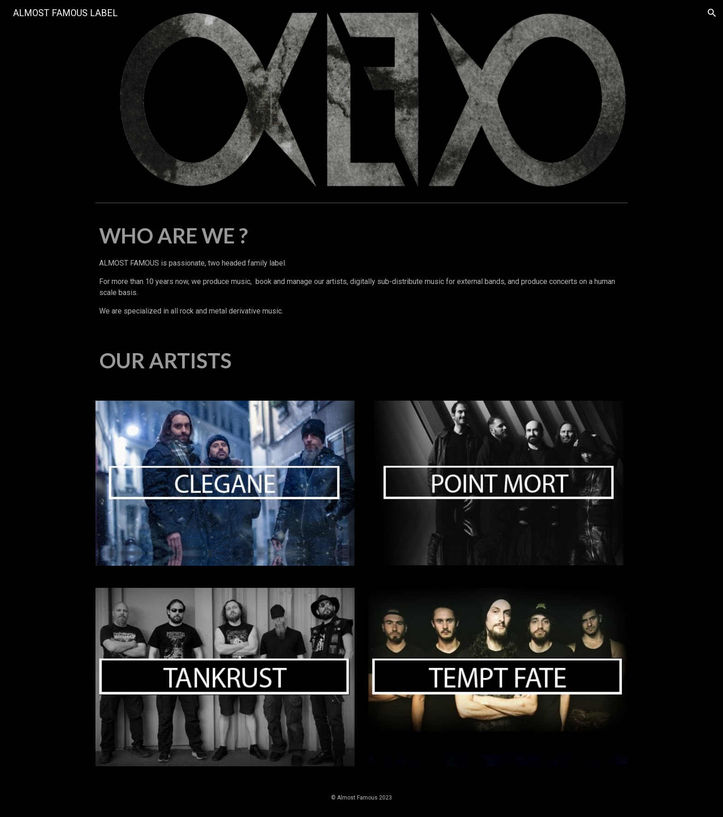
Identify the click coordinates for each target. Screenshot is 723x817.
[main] (361, 269)
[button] (712, 13)
